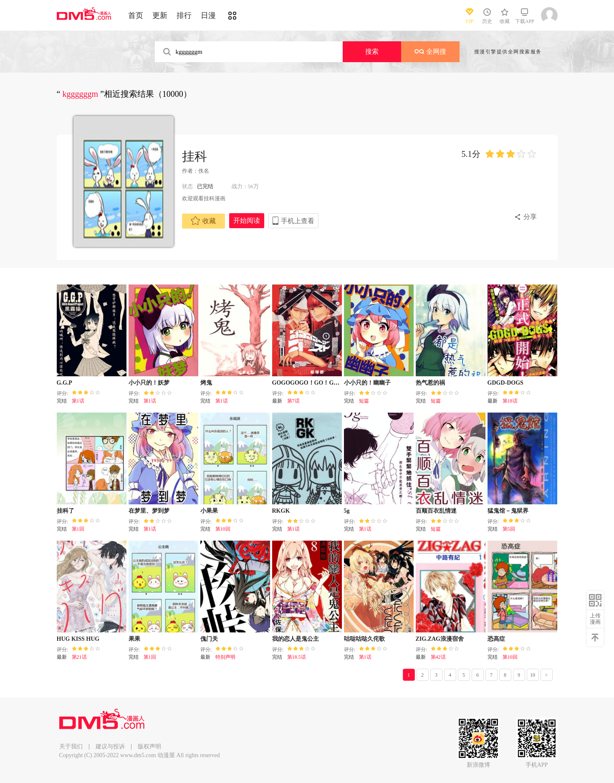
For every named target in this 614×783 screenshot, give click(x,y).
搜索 (372, 51)
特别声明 (225, 657)
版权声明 (149, 746)
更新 (159, 15)
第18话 (510, 401)
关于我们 (71, 746)
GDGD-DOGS (505, 383)
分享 (530, 216)
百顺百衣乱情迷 (436, 511)
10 (532, 675)
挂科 (194, 156)
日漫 (208, 15)
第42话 (438, 657)
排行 (184, 15)
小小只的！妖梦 (149, 383)
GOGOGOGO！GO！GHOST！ (314, 383)
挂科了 (65, 511)
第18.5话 (296, 657)
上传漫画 (595, 618)
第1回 (78, 529)
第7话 (293, 401)
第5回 (509, 529)
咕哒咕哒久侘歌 (364, 639)
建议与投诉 (110, 746)
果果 (134, 639)
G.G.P (64, 383)
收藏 (203, 220)
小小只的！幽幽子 (367, 383)
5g (347, 511)
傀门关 (209, 639)
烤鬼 (206, 383)
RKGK (281, 511)
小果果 (209, 511)
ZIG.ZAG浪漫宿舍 (440, 639)
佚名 (203, 171)
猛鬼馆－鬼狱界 (508, 511)
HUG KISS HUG (78, 639)
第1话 (78, 401)
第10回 (222, 529)
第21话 (79, 657)
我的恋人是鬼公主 (295, 639)
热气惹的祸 (430, 383)
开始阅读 (246, 220)
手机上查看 (297, 220)
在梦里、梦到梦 (149, 511)
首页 (135, 15)
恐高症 (496, 639)
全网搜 (430, 51)
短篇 (364, 401)
